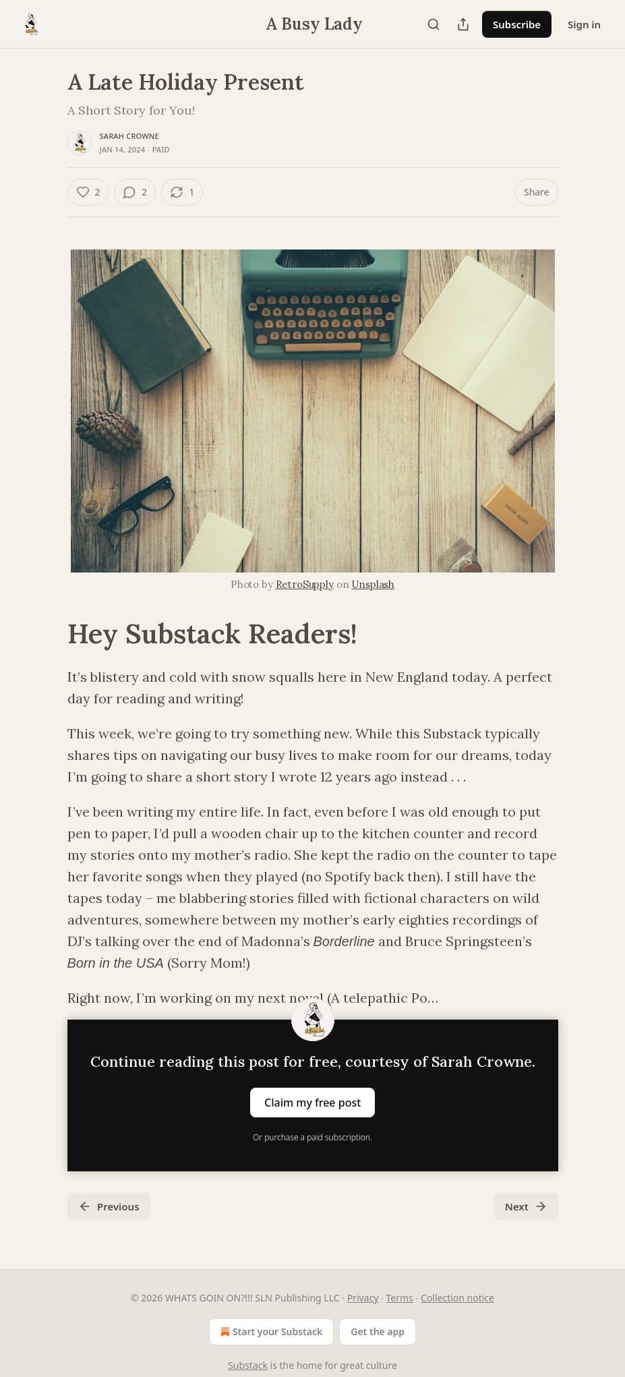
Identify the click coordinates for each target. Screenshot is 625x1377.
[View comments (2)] (135, 192)
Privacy (363, 1297)
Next (526, 1206)
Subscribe (517, 24)
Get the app (378, 1331)
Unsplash (372, 584)
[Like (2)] (88, 192)
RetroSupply (305, 584)
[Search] (433, 24)
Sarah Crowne (129, 136)
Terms (399, 1297)
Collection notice (457, 1297)
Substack (248, 1365)
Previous (109, 1206)
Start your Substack (270, 1331)
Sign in (584, 24)
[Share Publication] (463, 24)
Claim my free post (312, 1102)
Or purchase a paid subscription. (312, 1137)
